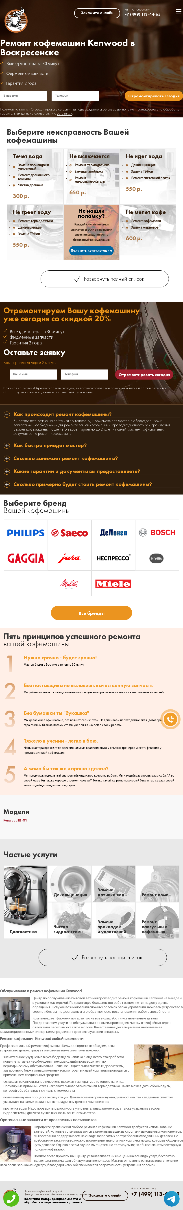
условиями (64, 113)
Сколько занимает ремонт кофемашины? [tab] (65, 459)
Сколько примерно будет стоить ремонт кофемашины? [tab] (82, 485)
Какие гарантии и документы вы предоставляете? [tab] (76, 472)
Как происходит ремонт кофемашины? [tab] (62, 415)
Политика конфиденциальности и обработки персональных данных (53, 1200)
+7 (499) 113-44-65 (142, 14)
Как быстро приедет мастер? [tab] (50, 446)
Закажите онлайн (97, 12)
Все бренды (91, 613)
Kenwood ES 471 (15, 820)
